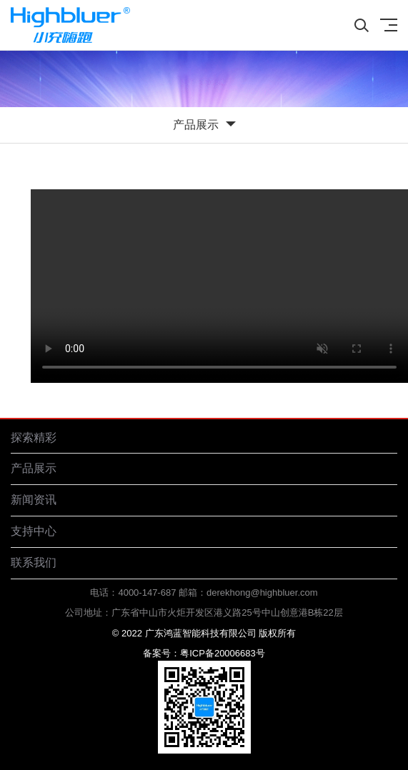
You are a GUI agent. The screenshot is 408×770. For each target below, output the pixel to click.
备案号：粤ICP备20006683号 (204, 653)
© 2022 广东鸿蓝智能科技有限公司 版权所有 (204, 633)
